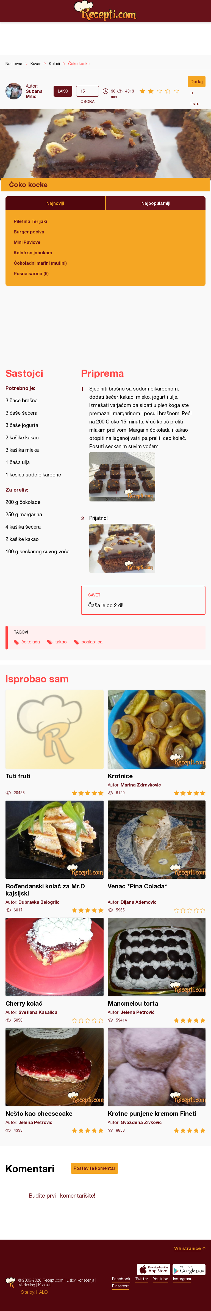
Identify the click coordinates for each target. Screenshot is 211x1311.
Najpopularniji (155, 203)
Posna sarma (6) (31, 273)
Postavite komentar (94, 1168)
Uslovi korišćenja (80, 1280)
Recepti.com (105, 10)
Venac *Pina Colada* (157, 856)
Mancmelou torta (157, 970)
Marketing (26, 1284)
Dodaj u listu (196, 83)
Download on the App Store (153, 1269)
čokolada (30, 641)
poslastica (92, 641)
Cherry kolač (54, 970)
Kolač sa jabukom (33, 252)
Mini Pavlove (27, 242)
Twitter (141, 1279)
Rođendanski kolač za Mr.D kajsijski (54, 856)
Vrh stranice (187, 1248)
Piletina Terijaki (30, 221)
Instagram (182, 1279)
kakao (61, 641)
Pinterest (120, 1286)
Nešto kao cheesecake (54, 1080)
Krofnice (157, 743)
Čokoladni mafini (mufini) (40, 263)
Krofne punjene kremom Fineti (157, 1080)
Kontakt (44, 1284)
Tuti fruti (54, 743)
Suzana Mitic (34, 93)
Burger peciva (29, 231)
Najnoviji (55, 203)
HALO (42, 1292)
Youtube (160, 1279)
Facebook (121, 1279)
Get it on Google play (189, 1269)
